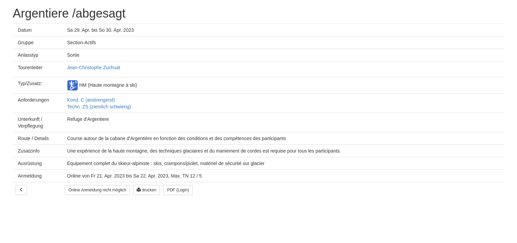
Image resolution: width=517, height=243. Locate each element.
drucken (146, 190)
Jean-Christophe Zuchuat (93, 67)
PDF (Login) (178, 190)
